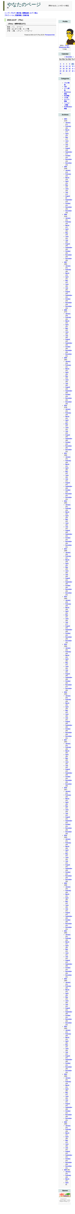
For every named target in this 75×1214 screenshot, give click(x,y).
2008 (65, 310)
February (68, 126)
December (69, 57)
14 (72, 66)
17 (60, 68)
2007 (65, 262)
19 (66, 68)
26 (66, 71)
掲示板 (18, 13)
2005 (65, 166)
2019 (65, 835)
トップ (6, 13)
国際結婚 (25, 13)
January (67, 122)
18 (63, 68)
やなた (67, 45)
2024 (65, 1074)
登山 (36, 13)
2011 (65, 453)
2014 (65, 596)
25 (63, 71)
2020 (65, 883)
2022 (65, 978)
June (66, 141)
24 (60, 71)
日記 (65, 86)
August (67, 148)
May (66, 137)
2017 (65, 740)
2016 (65, 692)
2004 (65, 119)
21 (72, 68)
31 (60, 73)
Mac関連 (66, 95)
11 (63, 66)
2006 (65, 214)
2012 (65, 501)
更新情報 (18, 15)
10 (60, 66)
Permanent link (50, 35)
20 (69, 68)
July (66, 144)
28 (72, 71)
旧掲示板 (26, 15)
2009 (65, 358)
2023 (65, 1026)
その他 (66, 97)
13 (69, 66)
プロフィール (9, 15)
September (68, 152)
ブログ (12, 13)
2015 (65, 644)
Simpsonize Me (64, 47)
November (68, 159)
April (66, 133)
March (67, 130)
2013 (65, 549)
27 (69, 71)
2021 (65, 931)
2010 (65, 405)
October (67, 155)
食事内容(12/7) (20, 24)
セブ (31, 13)
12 (66, 66)
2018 (65, 787)
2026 (65, 1170)
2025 (65, 1122)
